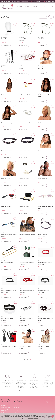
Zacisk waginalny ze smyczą (8, 346)
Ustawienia (45, 416)
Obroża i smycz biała (24, 122)
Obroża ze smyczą (24, 178)
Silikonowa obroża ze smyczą (27, 234)
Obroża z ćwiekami (42, 122)
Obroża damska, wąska (7, 122)
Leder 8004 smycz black (44, 39)
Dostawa (3, 405)
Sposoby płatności (6, 407)
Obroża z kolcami (5, 178)
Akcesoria (35, 7)
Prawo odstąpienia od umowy (6, 409)
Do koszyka (6, 45)
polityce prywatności (33, 418)
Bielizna (19, 7)
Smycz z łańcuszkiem (7, 262)
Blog (14, 412)
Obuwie (27, 7)
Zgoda (53, 416)
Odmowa (49, 416)
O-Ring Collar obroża (24, 95)
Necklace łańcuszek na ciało (8, 95)
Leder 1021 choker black (7, 39)
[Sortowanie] (51, 16)
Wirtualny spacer (36, 1)
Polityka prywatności (16, 409)
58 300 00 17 (48, 1)
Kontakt (3, 412)
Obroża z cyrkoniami (6, 150)
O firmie (15, 405)
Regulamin (16, 407)
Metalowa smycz (5, 67)
